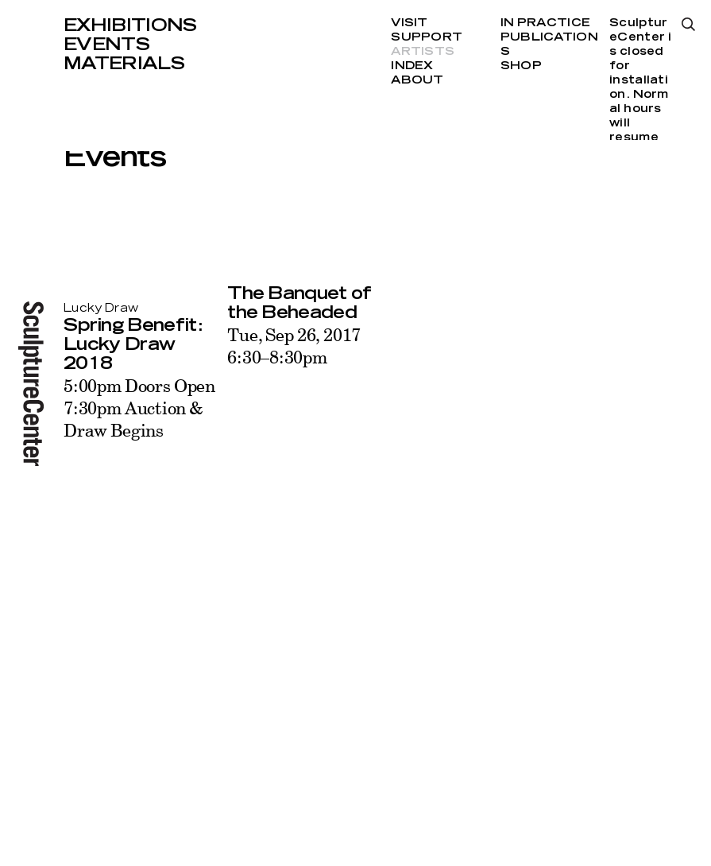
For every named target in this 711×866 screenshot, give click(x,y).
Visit (409, 23)
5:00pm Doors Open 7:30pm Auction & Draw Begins (139, 407)
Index (412, 66)
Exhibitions (130, 25)
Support (426, 37)
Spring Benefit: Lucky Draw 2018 (133, 344)
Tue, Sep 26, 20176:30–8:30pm (294, 345)
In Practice (545, 23)
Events (106, 44)
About (417, 80)
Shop (521, 66)
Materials (124, 63)
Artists (422, 51)
